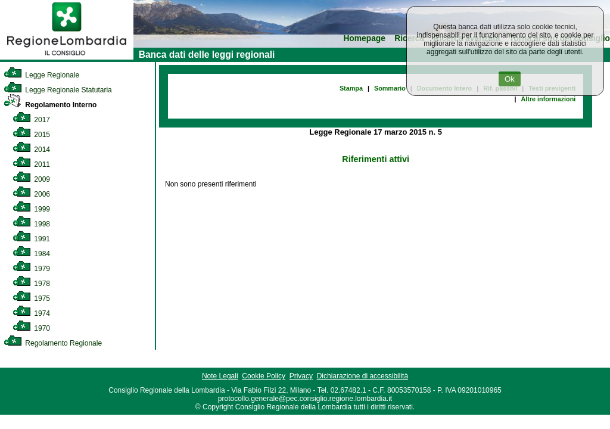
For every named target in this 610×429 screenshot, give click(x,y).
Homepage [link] (364, 38)
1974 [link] (31, 313)
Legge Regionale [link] (41, 75)
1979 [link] (31, 269)
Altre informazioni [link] (548, 98)
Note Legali (220, 376)
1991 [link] (31, 239)
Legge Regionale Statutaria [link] (58, 90)
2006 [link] (31, 194)
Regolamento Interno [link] (50, 105)
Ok (510, 78)
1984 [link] (31, 254)
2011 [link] (31, 164)
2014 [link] (31, 149)
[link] (66, 57)
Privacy (301, 376)
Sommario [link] (390, 88)
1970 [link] (31, 328)
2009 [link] (31, 179)
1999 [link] (31, 209)
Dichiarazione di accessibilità (362, 376)
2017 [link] (31, 120)
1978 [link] (31, 283)
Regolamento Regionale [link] (53, 343)
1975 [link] (31, 298)
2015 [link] (31, 134)
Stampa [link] (351, 88)
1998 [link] (31, 224)
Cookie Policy (263, 376)
